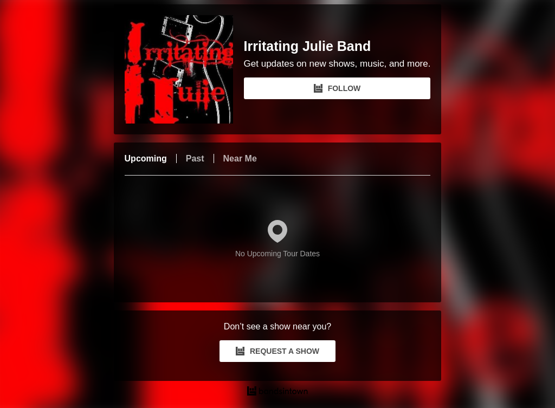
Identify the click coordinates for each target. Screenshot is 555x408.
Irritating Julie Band (307, 46)
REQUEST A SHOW (277, 351)
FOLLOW (337, 88)
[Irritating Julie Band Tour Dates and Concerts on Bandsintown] (278, 392)
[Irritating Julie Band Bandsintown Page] (184, 69)
